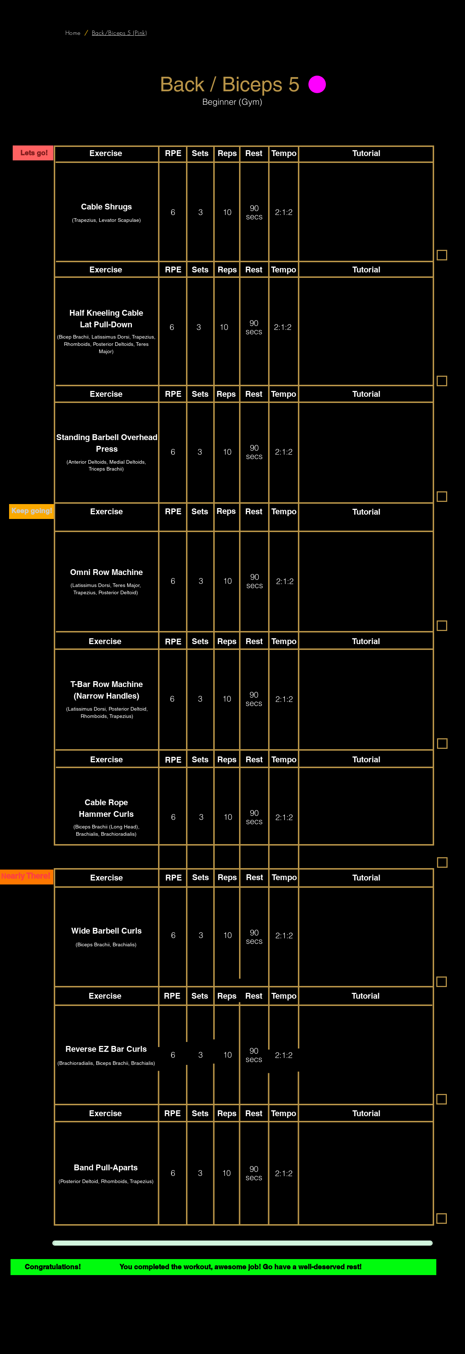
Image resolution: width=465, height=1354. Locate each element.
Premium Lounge (337, 1344)
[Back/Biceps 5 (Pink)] (119, 32)
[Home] (73, 32)
